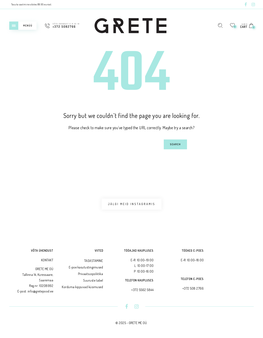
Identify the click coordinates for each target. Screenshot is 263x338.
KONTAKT (47, 260)
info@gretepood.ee (40, 291)
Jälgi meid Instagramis (131, 204)
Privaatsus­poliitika (90, 274)
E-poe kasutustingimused (86, 267)
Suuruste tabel (93, 280)
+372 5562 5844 (142, 290)
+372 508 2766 (193, 288)
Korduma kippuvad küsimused (82, 287)
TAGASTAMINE (93, 261)
